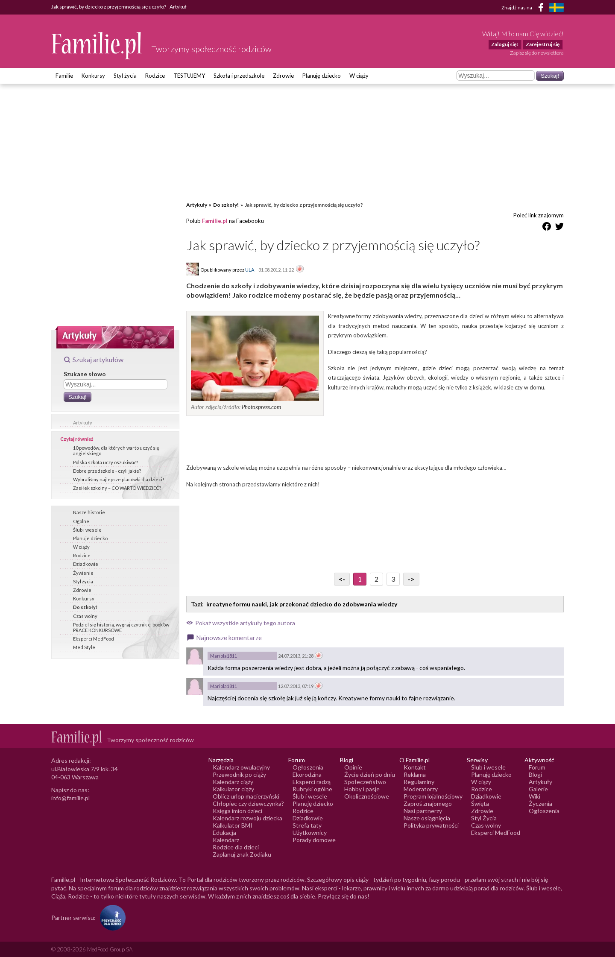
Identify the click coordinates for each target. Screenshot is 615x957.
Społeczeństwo (365, 781)
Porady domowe (314, 839)
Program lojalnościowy (433, 796)
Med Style (84, 647)
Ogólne (81, 521)
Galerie (538, 789)
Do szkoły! (85, 607)
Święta (480, 803)
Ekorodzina (307, 774)
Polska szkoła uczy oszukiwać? (105, 462)
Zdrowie (283, 75)
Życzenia (540, 803)
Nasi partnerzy (423, 810)
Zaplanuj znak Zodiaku (242, 854)
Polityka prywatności (431, 825)
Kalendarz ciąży (233, 781)
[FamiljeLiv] (556, 7)
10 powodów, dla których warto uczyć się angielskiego (116, 450)
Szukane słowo (85, 374)
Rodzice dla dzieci (236, 847)
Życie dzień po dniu (369, 774)
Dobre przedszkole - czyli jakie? (107, 471)
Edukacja (224, 832)
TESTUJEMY (189, 75)
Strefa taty (307, 825)
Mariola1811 (223, 655)
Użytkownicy (310, 832)
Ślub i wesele (87, 530)
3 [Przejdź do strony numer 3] (393, 579)
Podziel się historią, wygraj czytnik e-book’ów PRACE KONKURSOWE (121, 627)
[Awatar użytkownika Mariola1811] (194, 655)
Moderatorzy (421, 789)
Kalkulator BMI (232, 825)
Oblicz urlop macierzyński (246, 796)
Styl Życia (484, 818)
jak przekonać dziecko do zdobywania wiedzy (333, 604)
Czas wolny (85, 616)
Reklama (415, 774)
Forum (537, 767)
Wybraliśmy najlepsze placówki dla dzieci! (118, 479)
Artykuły (82, 422)
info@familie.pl (70, 798)
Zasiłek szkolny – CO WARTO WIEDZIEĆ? (117, 488)
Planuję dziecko (321, 75)
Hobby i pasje (362, 789)
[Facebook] (542, 9)
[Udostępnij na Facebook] (546, 228)
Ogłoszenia (308, 767)
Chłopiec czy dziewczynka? (248, 803)
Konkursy (93, 75)
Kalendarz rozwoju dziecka (247, 818)
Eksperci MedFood (93, 638)
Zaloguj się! (504, 44)
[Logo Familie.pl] (97, 45)
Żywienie (83, 573)
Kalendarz (226, 839)
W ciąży (359, 75)
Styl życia (125, 75)
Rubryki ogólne (312, 789)
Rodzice (155, 75)
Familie (64, 75)
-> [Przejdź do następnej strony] (411, 579)
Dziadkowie (85, 564)
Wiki (534, 796)
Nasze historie (89, 512)
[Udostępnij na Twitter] (559, 228)
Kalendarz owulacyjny (241, 767)
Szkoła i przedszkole (239, 75)
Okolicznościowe (366, 796)
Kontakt (415, 767)
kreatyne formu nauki (236, 604)
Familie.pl (215, 220)
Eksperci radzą (312, 781)
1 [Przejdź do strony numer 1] (360, 579)
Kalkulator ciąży (233, 789)
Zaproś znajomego (428, 803)
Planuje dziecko (90, 538)
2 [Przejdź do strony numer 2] (376, 579)
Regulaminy (419, 781)
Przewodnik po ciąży (239, 774)
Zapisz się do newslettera (537, 53)
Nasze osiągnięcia (427, 818)
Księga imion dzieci (237, 810)
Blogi (535, 774)
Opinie (353, 767)
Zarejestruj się (542, 44)
